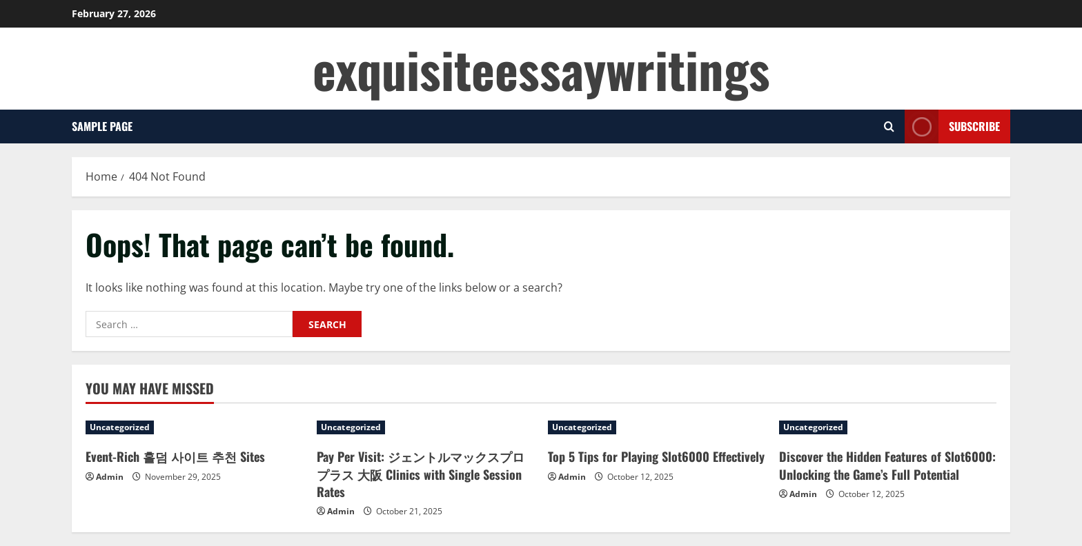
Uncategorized (120, 427)
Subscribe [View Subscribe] (952, 126)
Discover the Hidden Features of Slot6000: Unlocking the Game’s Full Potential (887, 465)
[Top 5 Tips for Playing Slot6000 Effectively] (656, 427)
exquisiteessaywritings (541, 68)
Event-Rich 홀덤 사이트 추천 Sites (175, 456)
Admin (110, 477)
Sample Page (102, 126)
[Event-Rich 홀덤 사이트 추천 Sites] (194, 427)
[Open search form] (889, 126)
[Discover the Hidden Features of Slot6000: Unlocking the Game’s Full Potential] (887, 427)
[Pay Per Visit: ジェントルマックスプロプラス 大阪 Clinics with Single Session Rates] (425, 427)
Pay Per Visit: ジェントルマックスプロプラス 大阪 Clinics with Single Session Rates (420, 473)
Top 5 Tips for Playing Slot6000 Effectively (656, 456)
